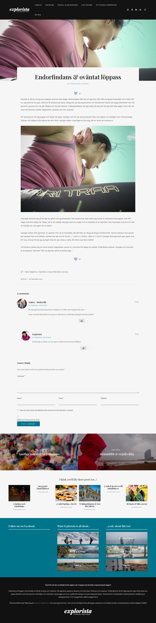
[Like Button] (76, 93)
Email (61, 398)
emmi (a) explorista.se (42, 602)
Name (19, 398)
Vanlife (38, 5)
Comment (21, 376)
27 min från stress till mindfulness (113, 487)
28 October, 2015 (89, 509)
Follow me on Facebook (22, 526)
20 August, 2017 (137, 507)
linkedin (136, 10)
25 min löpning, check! (66, 504)
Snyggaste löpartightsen (43, 487)
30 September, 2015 (35, 279)
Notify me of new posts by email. (28, 419)
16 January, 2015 (43, 491)
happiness (34, 272)
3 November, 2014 (66, 507)
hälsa (27, 272)
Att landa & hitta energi (136, 504)
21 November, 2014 (113, 491)
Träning (85, 84)
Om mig (38, 14)
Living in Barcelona (54, 272)
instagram (128, 10)
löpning (65, 272)
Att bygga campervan (106, 5)
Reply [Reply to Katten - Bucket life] (137, 302)
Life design (87, 5)
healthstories (74, 84)
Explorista (37, 334)
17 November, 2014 (19, 509)
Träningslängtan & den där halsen (89, 505)
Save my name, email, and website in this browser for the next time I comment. (46, 410)
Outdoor (50, 5)
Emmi (25, 279)
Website (104, 398)
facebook (132, 10)
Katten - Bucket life (37, 302)
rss (140, 10)
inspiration (42, 272)
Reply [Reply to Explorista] (137, 334)
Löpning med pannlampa (19, 505)
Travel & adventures (68, 5)
